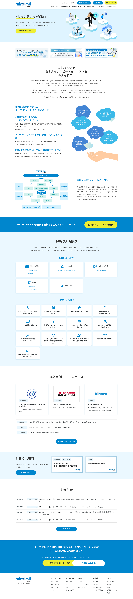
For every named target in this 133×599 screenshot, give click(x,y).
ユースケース (54, 590)
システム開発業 (101, 270)
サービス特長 (54, 582)
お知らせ (64, 3)
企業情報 (72, 3)
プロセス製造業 (32, 289)
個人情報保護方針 (98, 587)
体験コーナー (110, 587)
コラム (68, 585)
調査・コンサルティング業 (67, 270)
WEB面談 (109, 585)
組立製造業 (31, 287)
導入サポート (54, 587)
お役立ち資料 (69, 582)
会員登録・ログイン (112, 590)
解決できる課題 (55, 585)
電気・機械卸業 (32, 270)
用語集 (68, 587)
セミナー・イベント (83, 585)
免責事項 (95, 585)
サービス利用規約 (98, 590)
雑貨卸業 (31, 273)
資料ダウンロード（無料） (101, 225)
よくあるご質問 (70, 590)
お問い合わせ (110, 582)
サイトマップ (110, 593)
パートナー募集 (82, 587)
